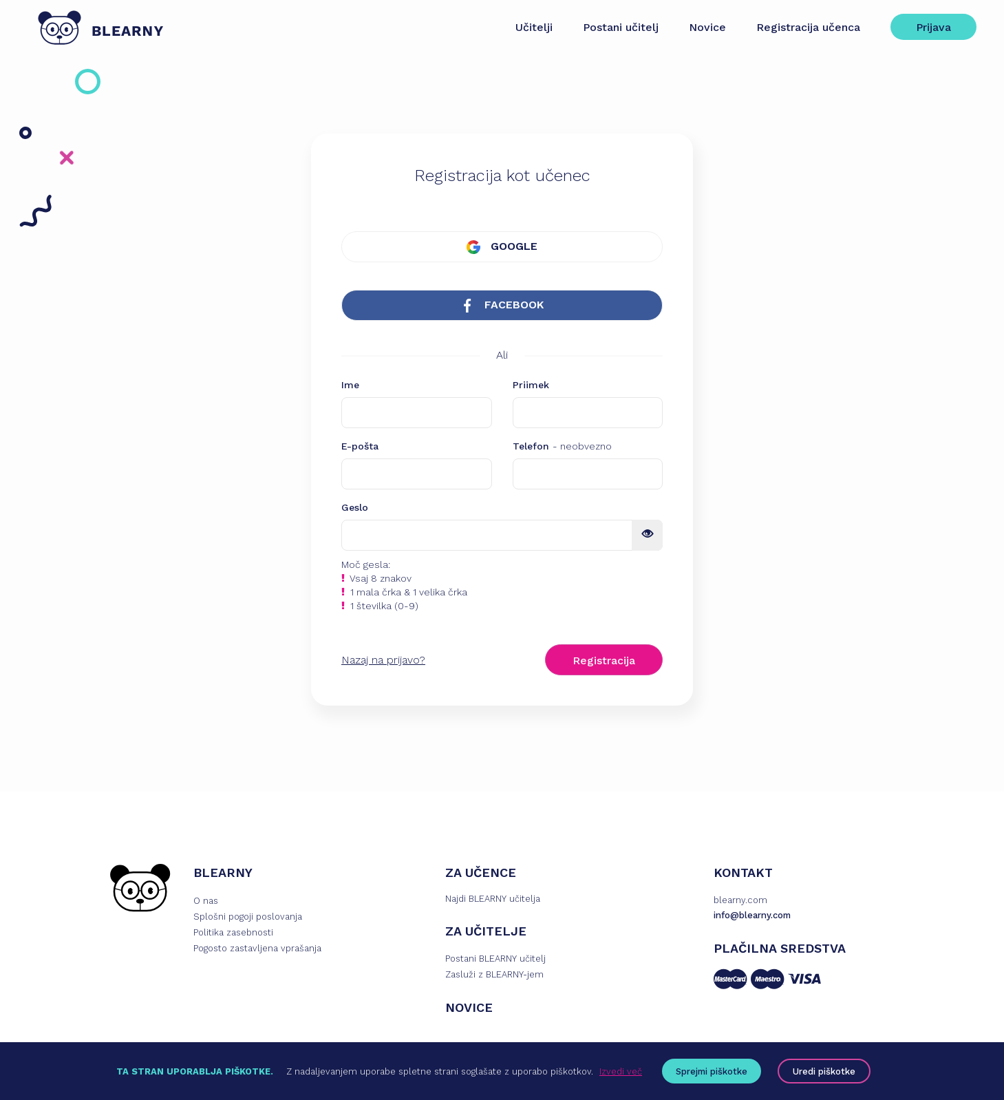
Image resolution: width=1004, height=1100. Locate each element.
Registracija (604, 660)
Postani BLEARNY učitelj (495, 958)
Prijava (933, 27)
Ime (350, 384)
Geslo (354, 507)
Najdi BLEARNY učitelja (492, 898)
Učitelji (534, 27)
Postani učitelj (621, 27)
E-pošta (359, 446)
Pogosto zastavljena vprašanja (257, 948)
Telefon (562, 446)
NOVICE (469, 1007)
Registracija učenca (808, 27)
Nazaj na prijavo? (383, 659)
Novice (707, 27)
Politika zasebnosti (233, 932)
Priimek (531, 384)
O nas (205, 901)
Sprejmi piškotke (711, 1071)
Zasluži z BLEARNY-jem (494, 974)
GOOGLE (502, 247)
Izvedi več (620, 1071)
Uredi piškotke (824, 1071)
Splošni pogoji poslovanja (247, 916)
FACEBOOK (502, 305)
